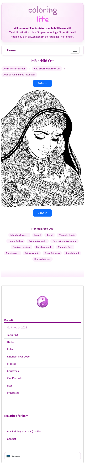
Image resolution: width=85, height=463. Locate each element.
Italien (10, 349)
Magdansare (12, 253)
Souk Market (72, 253)
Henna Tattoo (15, 240)
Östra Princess (52, 253)
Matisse (11, 364)
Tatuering (12, 335)
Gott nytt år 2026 (17, 327)
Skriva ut (42, 83)
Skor (9, 385)
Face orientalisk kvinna (64, 240)
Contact (11, 439)
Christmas (13, 371)
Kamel (37, 234)
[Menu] (75, 50)
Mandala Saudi (67, 234)
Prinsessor (13, 393)
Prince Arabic (32, 253)
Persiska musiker (21, 247)
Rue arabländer (42, 259)
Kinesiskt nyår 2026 (18, 356)
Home (11, 50)
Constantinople (44, 247)
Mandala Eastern (19, 234)
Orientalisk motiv (38, 240)
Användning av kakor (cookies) (24, 431)
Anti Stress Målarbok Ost (47, 68)
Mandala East (65, 247)
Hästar (11, 342)
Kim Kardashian (16, 378)
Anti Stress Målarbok (14, 68)
